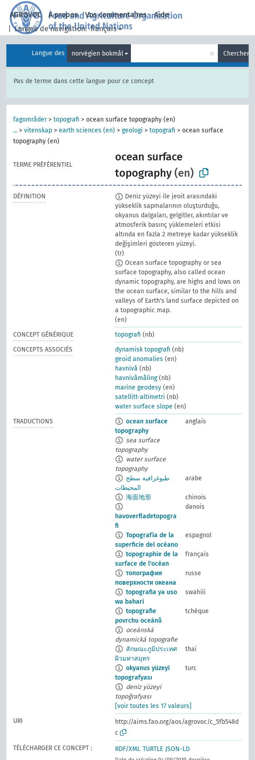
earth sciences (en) (87, 130)
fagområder (30, 119)
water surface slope (144, 406)
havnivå (126, 368)
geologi (132, 130)
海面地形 (138, 497)
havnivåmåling (136, 378)
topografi (66, 119)
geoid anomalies (139, 359)
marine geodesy (138, 387)
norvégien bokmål (97, 53)
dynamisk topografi (142, 349)
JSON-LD (177, 749)
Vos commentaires (116, 14)
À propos (63, 14)
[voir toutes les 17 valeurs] (153, 706)
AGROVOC (25, 14)
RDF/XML (127, 749)
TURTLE (153, 749)
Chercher (236, 53)
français (103, 28)
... (15, 130)
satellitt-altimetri (140, 397)
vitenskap (38, 130)
